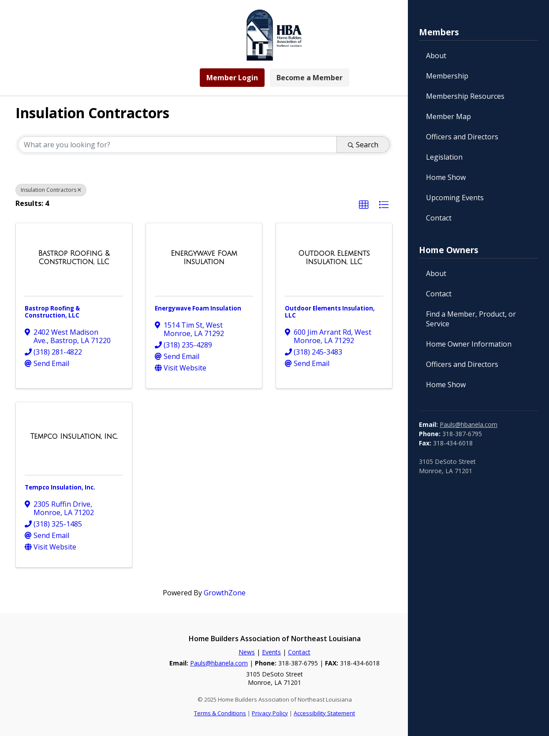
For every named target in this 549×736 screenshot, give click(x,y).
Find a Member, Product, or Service (471, 319)
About (436, 55)
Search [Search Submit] (363, 144)
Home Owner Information (469, 344)
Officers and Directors (462, 137)
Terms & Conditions (220, 713)
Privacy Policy (270, 713)
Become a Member (309, 77)
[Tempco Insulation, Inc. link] (73, 436)
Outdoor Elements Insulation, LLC (330, 311)
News (247, 652)
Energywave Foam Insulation (198, 308)
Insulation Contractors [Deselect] (51, 190)
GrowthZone (225, 593)
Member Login (232, 77)
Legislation (444, 157)
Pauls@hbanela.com (468, 424)
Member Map (448, 116)
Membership (447, 76)
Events (271, 652)
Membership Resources (465, 96)
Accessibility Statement (324, 713)
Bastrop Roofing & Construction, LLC (52, 311)
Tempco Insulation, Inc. (60, 487)
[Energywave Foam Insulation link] (204, 257)
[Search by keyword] (177, 144)
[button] (364, 205)
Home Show (446, 177)
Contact (439, 218)
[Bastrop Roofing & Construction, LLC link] (74, 257)
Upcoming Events (455, 197)
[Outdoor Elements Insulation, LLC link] (334, 257)
